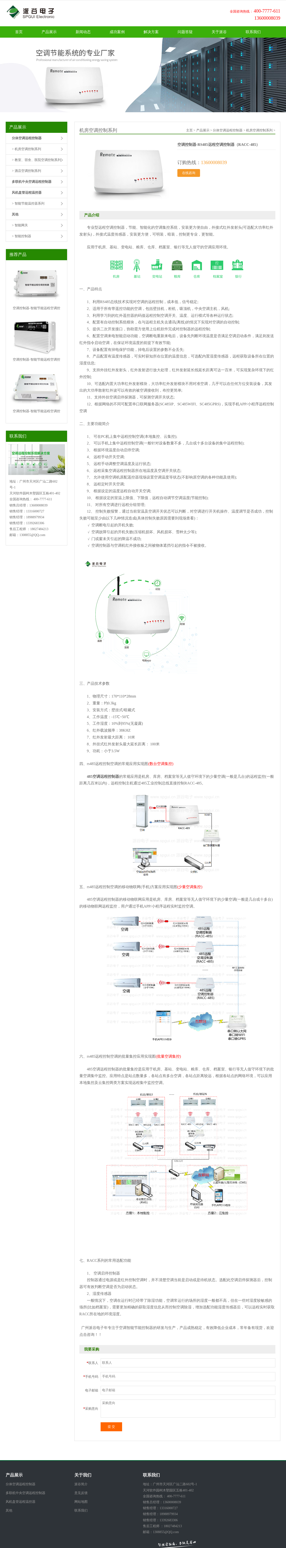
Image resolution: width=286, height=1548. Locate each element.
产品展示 (49, 32)
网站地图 (81, 1501)
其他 (9, 1510)
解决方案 (151, 32)
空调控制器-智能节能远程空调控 (36, 308)
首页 (19, 32)
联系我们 (253, 32)
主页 (189, 130)
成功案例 (117, 32)
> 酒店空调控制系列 (26, 171)
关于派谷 (219, 32)
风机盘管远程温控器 (20, 1501)
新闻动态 (83, 32)
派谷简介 (81, 1484)
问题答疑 (185, 32)
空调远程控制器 (106, 1069)
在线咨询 (188, 173)
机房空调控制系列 (259, 130)
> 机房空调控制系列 (26, 149)
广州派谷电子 (92, 1328)
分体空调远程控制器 (228, 130)
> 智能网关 (20, 225)
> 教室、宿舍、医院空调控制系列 (36, 160)
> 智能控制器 (21, 236)
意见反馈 (81, 1493)
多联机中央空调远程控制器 (25, 1493)
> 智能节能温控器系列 (28, 203)
